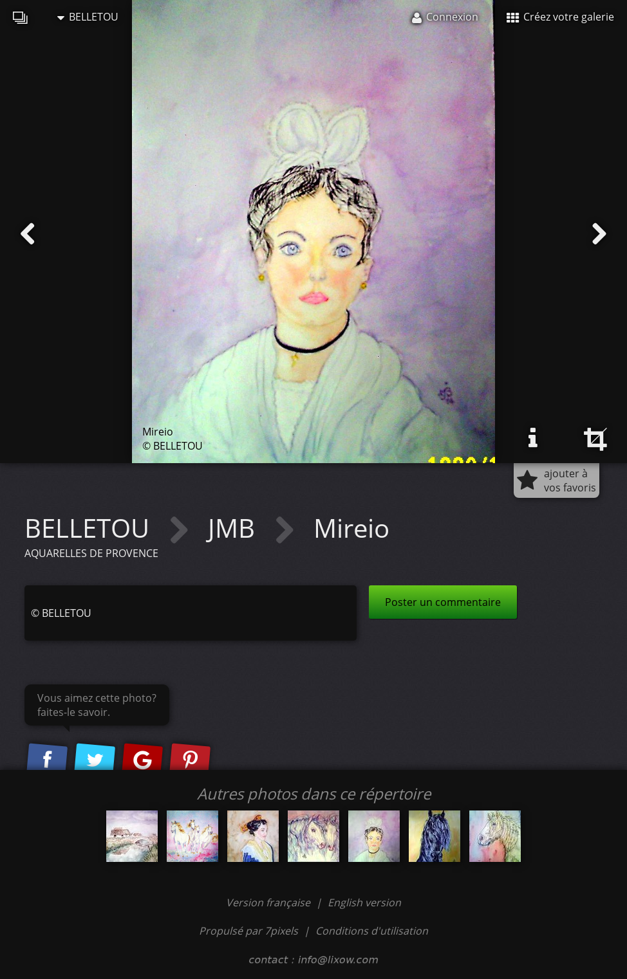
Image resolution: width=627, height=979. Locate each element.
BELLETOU (87, 17)
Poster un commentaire (443, 602)
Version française (269, 902)
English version (364, 902)
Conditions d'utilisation (371, 931)
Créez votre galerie (560, 17)
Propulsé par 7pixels (248, 931)
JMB (234, 527)
